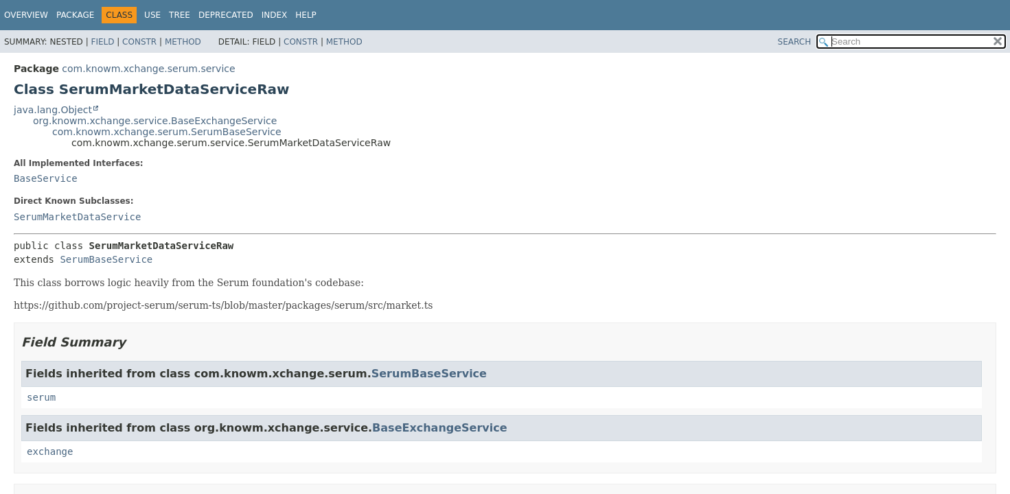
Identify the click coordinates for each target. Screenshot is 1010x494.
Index (275, 15)
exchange (50, 451)
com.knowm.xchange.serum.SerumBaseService (167, 131)
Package (75, 15)
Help (306, 15)
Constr (139, 42)
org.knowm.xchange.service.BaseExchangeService (155, 120)
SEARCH (795, 42)
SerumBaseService (106, 259)
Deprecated (225, 15)
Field (102, 42)
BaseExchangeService (439, 427)
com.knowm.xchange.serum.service (148, 68)
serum (41, 397)
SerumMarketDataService (77, 216)
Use (152, 15)
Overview (26, 15)
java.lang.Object (53, 109)
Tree (179, 15)
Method (183, 42)
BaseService (46, 178)
